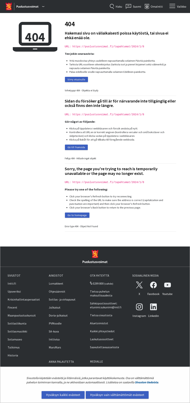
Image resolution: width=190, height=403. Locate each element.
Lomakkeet (56, 283)
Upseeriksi (14, 291)
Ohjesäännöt (57, 291)
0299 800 (97, 283)
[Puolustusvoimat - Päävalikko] (30, 6)
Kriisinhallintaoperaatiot (24, 299)
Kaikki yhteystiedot (102, 331)
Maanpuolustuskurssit (22, 315)
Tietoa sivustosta (101, 315)
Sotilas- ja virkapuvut (62, 299)
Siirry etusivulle (76, 79)
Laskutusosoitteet (102, 339)
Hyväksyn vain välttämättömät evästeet (117, 395)
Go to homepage (77, 215)
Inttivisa (54, 339)
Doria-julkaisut (58, 315)
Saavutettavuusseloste (104, 347)
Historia (13, 355)
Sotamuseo (15, 339)
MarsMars (55, 347)
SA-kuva (54, 331)
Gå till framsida (76, 147)
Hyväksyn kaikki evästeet (63, 395)
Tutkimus (14, 347)
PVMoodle (55, 323)
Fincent (12, 307)
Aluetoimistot (99, 323)
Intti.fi (12, 283)
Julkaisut (54, 307)
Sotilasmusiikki (17, 331)
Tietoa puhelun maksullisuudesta (101, 293)
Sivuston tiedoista (146, 382)
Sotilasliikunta (17, 323)
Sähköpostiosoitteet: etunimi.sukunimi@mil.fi (105, 305)
